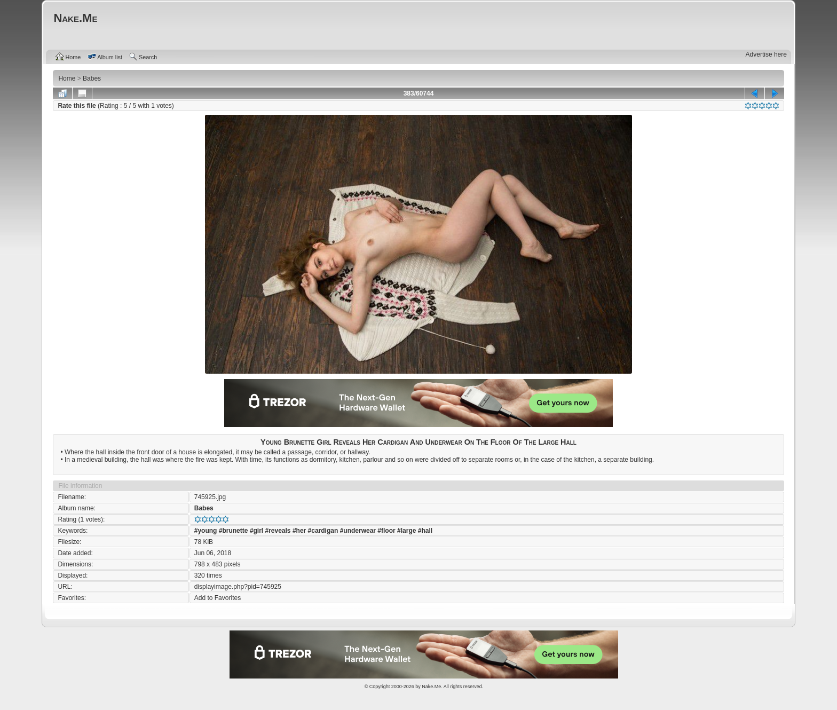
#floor (386, 530)
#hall (425, 530)
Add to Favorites (217, 598)
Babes (204, 508)
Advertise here (766, 54)
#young (205, 530)
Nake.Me (431, 686)
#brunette (233, 530)
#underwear (358, 530)
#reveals (278, 530)
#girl (256, 530)
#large (406, 530)
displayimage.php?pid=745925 (237, 586)
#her (299, 530)
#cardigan (323, 530)
